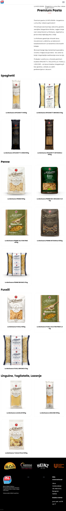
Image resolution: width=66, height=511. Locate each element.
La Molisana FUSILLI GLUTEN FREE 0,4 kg (50, 327)
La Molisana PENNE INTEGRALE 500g (50, 241)
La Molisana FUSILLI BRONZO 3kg (16, 369)
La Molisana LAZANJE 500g (16, 413)
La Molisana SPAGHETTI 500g (16, 113)
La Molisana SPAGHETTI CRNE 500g (16, 153)
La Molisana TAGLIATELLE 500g (16, 453)
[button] (28, 477)
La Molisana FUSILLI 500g (16, 327)
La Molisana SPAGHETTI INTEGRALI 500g (49, 153)
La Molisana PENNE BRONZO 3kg (16, 282)
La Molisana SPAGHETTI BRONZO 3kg (50, 113)
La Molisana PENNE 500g (16, 199)
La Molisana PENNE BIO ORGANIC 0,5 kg (50, 199)
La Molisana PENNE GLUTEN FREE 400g (16, 241)
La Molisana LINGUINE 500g (50, 413)
